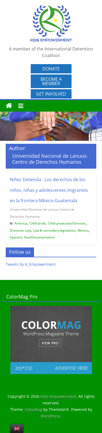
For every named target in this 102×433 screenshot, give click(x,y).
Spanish (16, 237)
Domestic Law (20, 230)
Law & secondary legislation (54, 230)
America (20, 223)
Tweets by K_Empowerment (31, 264)
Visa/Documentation (39, 237)
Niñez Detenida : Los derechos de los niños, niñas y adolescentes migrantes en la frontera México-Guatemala (49, 190)
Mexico (83, 230)
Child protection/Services (67, 223)
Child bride (37, 223)
